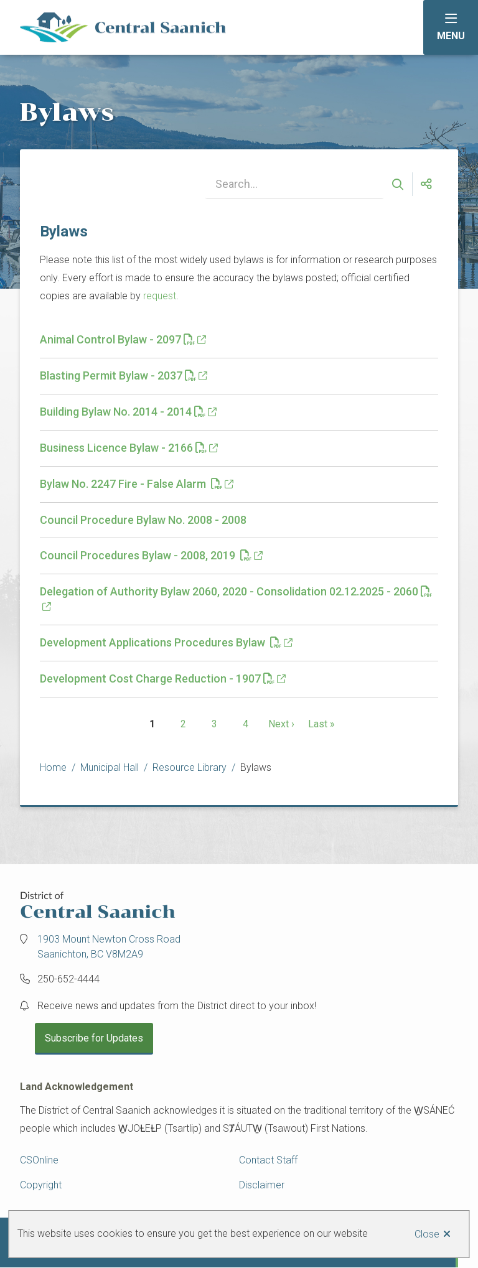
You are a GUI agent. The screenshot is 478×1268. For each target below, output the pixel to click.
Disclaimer (261, 1185)
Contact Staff (268, 1160)
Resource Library (189, 767)
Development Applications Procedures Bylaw (160, 642)
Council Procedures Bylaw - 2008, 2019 (145, 555)
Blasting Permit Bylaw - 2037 (118, 375)
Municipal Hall (109, 767)
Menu (451, 36)
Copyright (41, 1185)
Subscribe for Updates (94, 1038)
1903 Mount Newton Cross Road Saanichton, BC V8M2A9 (108, 946)
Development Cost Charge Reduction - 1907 (157, 678)
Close (427, 1234)
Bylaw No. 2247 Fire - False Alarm (131, 483)
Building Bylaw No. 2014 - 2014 (122, 411)
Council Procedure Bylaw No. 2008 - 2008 (143, 519)
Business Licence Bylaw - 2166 (123, 447)
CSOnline (39, 1160)
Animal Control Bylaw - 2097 (117, 339)
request (159, 296)
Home (53, 767)
